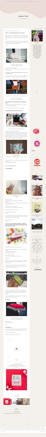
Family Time (36, 243)
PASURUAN (39, 262)
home (7, 1)
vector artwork (31, 1)
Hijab (40, 249)
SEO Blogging (38, 248)
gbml (44, 431)
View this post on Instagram (17, 350)
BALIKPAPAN (40, 261)
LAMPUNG (33, 261)
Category (22, 1)
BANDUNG (37, 260)
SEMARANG (34, 260)
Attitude (34, 250)
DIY (41, 250)
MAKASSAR (36, 261)
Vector (34, 249)
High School (37, 241)
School (39, 243)
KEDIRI (37, 262)
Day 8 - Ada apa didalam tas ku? (15, 32)
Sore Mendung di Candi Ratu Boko (37, 231)
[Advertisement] (23, 8)
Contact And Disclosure (17, 1)
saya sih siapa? (11, 1)
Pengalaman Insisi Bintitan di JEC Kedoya (37, 199)
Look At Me (23, 16)
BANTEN (34, 262)
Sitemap (26, 1)
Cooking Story (38, 250)
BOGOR (40, 260)
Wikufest (37, 249)
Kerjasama (34, 248)
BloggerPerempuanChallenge (14, 30)
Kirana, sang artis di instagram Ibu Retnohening (37, 215)
